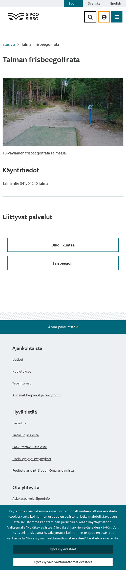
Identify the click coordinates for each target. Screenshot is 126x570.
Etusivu (9, 44)
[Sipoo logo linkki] (23, 19)
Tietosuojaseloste (25, 435)
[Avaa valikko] (116, 16)
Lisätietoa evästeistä (102, 538)
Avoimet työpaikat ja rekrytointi (36, 395)
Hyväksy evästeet (63, 549)
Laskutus (19, 423)
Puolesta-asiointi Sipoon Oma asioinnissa (43, 470)
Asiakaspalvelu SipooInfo (31, 498)
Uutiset (17, 359)
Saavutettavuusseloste (29, 447)
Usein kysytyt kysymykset (31, 459)
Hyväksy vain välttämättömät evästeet (63, 562)
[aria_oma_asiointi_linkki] (104, 16)
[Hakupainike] (90, 16)
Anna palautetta (63, 327)
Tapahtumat (21, 383)
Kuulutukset (21, 371)
